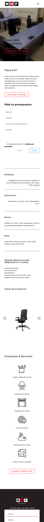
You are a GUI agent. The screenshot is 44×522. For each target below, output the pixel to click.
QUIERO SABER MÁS (22, 471)
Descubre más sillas (17, 51)
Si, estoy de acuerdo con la (19, 145)
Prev (5, 318)
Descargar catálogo (16, 94)
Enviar (34, 150)
